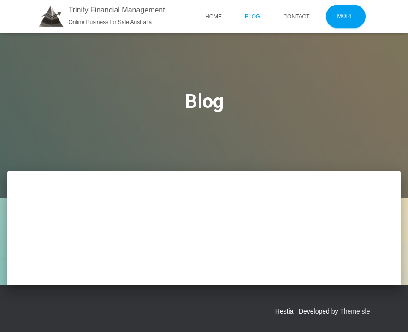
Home (213, 16)
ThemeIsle (355, 311)
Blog (252, 16)
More (345, 16)
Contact (296, 16)
